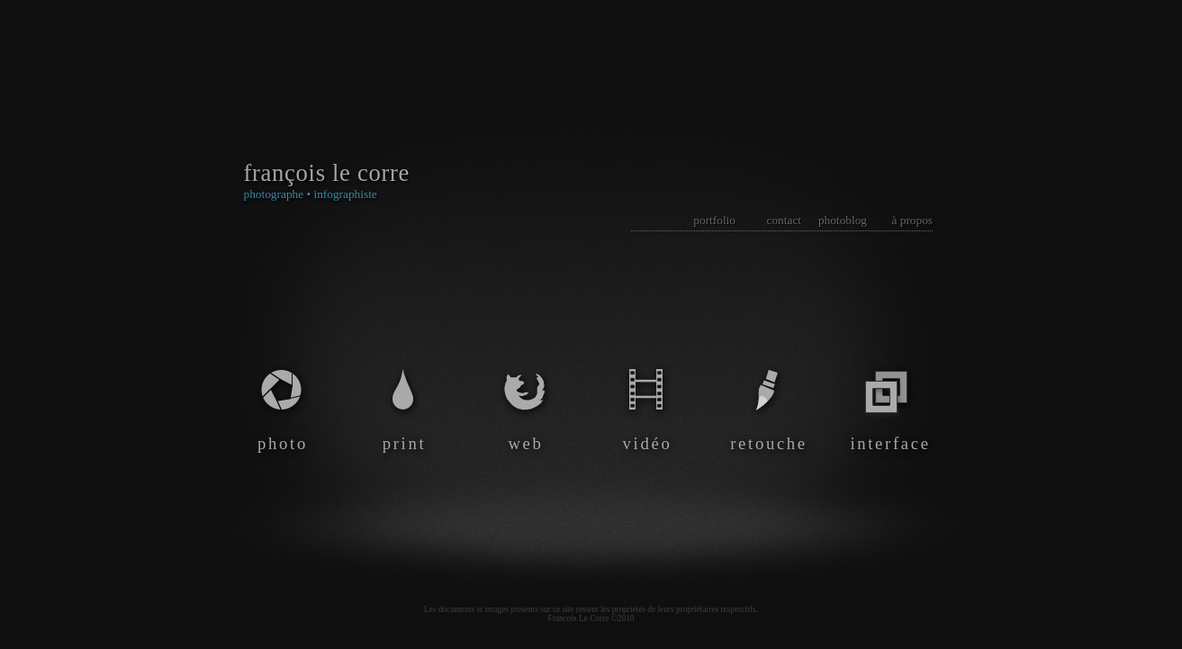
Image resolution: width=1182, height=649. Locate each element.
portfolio (714, 220)
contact (784, 220)
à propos (912, 220)
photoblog (842, 220)
